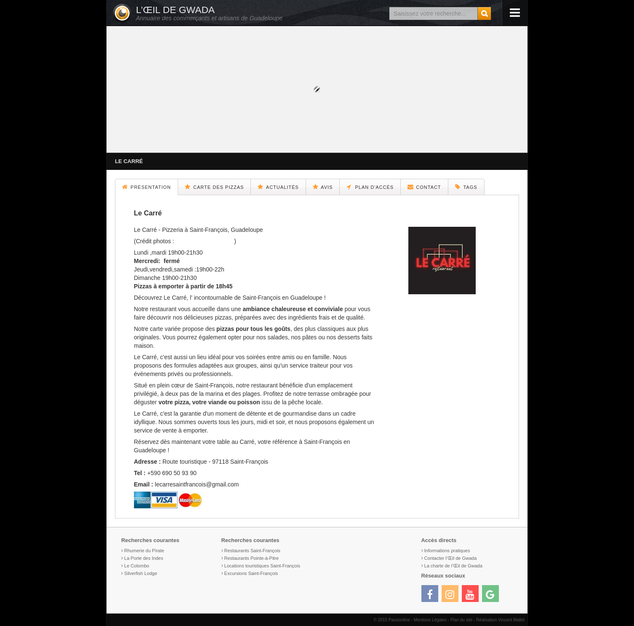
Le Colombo (136, 565)
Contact (424, 187)
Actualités (278, 187)
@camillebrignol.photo (205, 241)
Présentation (146, 187)
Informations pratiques (447, 550)
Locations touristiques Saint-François (262, 565)
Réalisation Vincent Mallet (500, 620)
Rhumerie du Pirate (144, 550)
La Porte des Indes (143, 558)
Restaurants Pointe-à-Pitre (251, 558)
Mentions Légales (430, 620)
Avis (323, 187)
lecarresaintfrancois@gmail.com (197, 484)
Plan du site (461, 620)
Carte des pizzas (214, 187)
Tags (466, 187)
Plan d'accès (370, 187)
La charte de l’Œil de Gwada (453, 565)
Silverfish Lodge (140, 573)
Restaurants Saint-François (252, 550)
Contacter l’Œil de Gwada (450, 558)
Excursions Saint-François (251, 573)
